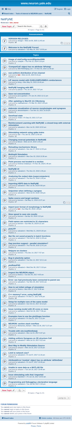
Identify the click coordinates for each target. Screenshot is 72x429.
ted (19, 75)
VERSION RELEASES (18, 39)
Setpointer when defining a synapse (25, 191)
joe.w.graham (22, 96)
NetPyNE (7, 19)
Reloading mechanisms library (22, 147)
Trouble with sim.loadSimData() (22, 331)
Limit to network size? (18, 353)
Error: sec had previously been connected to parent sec (34, 280)
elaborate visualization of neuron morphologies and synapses (37, 108)
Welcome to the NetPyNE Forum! (23, 47)
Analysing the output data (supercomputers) (29, 176)
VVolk (20, 118)
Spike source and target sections (23, 198)
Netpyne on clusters (17, 251)
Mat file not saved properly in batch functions (29, 236)
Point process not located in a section (25, 162)
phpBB (28, 423)
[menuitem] (8, 9)
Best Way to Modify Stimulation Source (26, 345)
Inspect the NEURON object (21, 272)
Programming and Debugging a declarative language (32, 382)
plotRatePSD (14, 265)
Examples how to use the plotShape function (29, 316)
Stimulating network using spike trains (26, 132)
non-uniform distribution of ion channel (26, 73)
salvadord (21, 49)
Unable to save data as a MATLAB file (25, 367)
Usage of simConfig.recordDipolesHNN (26, 59)
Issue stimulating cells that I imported (25, 375)
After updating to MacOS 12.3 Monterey (26, 101)
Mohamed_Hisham (24, 326)
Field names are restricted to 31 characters (28, 221)
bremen (20, 200)
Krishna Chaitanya (24, 164)
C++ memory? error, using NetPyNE (25, 294)
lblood (20, 142)
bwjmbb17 (21, 377)
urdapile (20, 61)
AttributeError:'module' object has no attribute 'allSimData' (35, 360)
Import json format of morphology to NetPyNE (29, 207)
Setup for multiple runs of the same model (27, 302)
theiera (20, 274)
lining (19, 82)
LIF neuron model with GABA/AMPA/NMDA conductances (35, 80)
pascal (20, 89)
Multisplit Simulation (17, 154)
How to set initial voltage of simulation (26, 287)
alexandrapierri (23, 110)
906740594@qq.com (25, 69)
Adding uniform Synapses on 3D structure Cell (30, 338)
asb (19, 134)
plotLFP (12, 229)
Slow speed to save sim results (22, 214)
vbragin (20, 41)
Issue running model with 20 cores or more (28, 309)
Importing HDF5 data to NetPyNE (23, 183)
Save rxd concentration (19, 94)
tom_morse (14, 23)
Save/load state (15, 116)
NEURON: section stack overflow (23, 324)
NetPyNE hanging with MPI (20, 87)
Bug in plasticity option (19, 258)
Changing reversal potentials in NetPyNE (27, 140)
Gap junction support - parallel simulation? (28, 243)
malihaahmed (22, 103)
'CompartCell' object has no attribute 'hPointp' (29, 67)
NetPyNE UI (13, 169)
